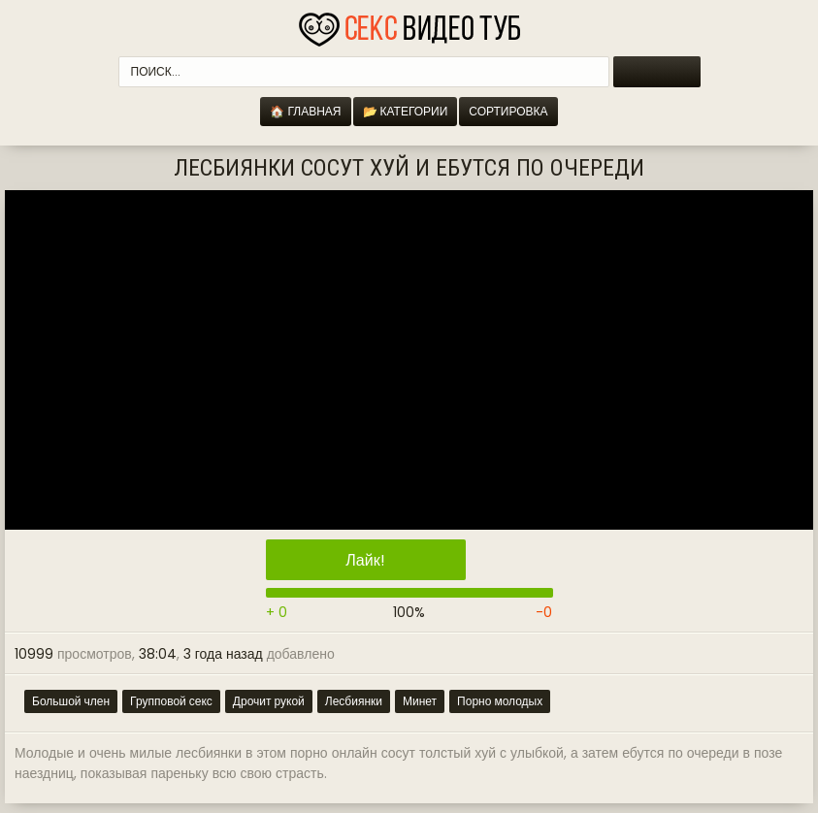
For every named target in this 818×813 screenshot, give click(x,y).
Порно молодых (499, 701)
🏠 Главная (305, 111)
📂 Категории (405, 111)
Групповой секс (171, 701)
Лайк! (364, 560)
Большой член (71, 701)
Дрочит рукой (269, 701)
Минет (420, 701)
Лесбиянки (353, 701)
